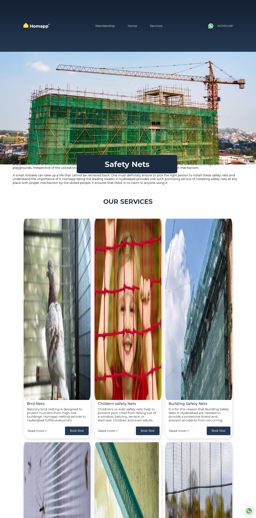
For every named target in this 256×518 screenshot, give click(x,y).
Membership (105, 26)
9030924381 (225, 25)
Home (132, 26)
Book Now (77, 430)
